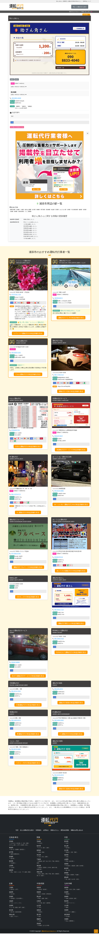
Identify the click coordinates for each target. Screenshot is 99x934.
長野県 (66, 864)
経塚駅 (15, 211)
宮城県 (11, 857)
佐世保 (71, 899)
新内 (12, 917)
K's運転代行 (57, 712)
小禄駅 (22, 209)
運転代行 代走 (58, 341)
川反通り (13, 863)
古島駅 (68, 209)
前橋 (39, 853)
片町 (67, 857)
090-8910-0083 (16, 750)
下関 (39, 908)
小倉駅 (78, 890)
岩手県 (11, 853)
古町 (67, 844)
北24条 (18, 844)
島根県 (39, 892)
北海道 (11, 842)
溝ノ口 (38, 876)
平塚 (50, 874)
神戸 (20, 908)
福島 (26, 872)
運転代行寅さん (58, 578)
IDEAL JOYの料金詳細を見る (28, 597)
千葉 (53, 862)
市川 (50, 862)
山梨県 (66, 860)
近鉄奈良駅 (18, 912)
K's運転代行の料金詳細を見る (71, 734)
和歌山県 (12, 915)
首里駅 (84, 209)
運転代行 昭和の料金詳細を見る (71, 789)
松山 (67, 921)
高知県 (39, 924)
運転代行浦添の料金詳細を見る (71, 703)
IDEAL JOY (14, 578)
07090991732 (15, 430)
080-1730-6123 (59, 375)
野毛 (39, 874)
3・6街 (23, 844)
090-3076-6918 (59, 776)
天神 (74, 890)
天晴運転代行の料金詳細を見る (28, 705)
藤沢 (42, 876)
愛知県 (66, 878)
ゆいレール (14, 207)
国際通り (71, 921)
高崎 (43, 853)
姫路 (16, 908)
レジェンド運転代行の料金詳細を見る (28, 333)
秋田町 (40, 912)
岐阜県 (66, 869)
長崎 (67, 899)
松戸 (44, 862)
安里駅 (57, 209)
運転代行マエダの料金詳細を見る (71, 318)
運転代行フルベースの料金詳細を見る (28, 567)
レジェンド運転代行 (23, 261)
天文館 (67, 917)
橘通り (73, 912)
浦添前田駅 (21, 211)
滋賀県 (11, 892)
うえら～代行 (15, 742)
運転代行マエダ (65, 261)
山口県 (39, 906)
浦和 (46, 857)
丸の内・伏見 (75, 880)
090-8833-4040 (16, 98)
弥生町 (44, 890)
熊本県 (66, 901)
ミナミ (16, 903)
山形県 (11, 866)
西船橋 (40, 862)
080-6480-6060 (59, 721)
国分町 (12, 859)
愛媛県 (39, 919)
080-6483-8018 (16, 721)
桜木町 (67, 848)
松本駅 (81, 866)
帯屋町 (40, 926)
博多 (67, 890)
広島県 (39, 901)
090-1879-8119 (16, 494)
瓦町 (39, 917)
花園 (27, 844)
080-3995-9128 (59, 639)
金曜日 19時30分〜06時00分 (19, 86)
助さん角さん (15, 18)
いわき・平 (21, 872)
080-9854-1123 (59, 610)
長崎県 (66, 897)
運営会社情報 (65, 831)
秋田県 (11, 862)
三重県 (11, 888)
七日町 (12, 868)
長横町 (17, 850)
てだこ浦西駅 (28, 211)
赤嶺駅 (18, 209)
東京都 (39, 866)
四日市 (12, 890)
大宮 (39, 857)
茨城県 (39, 842)
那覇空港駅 (12, 209)
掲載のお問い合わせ (77, 831)
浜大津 (12, 894)
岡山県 (39, 897)
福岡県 (66, 888)
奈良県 (11, 910)
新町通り (22, 850)
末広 (26, 845)
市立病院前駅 (74, 209)
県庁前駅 (43, 209)
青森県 (11, 848)
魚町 (23, 908)
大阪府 (11, 901)
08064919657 (58, 436)
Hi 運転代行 (14, 457)
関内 (43, 874)
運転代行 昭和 (58, 742)
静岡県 (66, 873)
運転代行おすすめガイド (74, 11)
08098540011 (58, 298)
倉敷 (43, 899)
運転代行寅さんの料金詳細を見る (71, 623)
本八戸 (12, 850)
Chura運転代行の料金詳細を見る (28, 374)
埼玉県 (39, 855)
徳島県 (39, 910)
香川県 (39, 915)
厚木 (53, 874)
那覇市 (12, 79)
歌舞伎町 (39, 870)
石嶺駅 (11, 211)
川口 (43, 857)
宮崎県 (66, 910)
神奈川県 (39, 872)
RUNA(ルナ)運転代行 (61, 631)
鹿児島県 (67, 915)
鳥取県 (39, 888)
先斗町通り (19, 899)
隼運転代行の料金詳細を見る (28, 734)
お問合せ (46, 831)
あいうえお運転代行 (60, 520)
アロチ (16, 917)
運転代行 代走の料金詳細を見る (71, 391)
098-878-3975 (58, 689)
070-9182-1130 (16, 294)
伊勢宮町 (48, 894)
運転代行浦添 (58, 683)
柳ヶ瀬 (67, 871)
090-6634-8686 (59, 491)
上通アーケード (70, 903)
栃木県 (39, 846)
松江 (39, 894)
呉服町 (67, 875)
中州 (70, 890)
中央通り (68, 866)
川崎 (46, 874)
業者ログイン (55, 831)
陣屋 (29, 872)
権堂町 (73, 866)
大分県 (66, 906)
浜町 (75, 899)
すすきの (13, 844)
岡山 (39, 899)
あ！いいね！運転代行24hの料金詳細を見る (71, 504)
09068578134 (58, 557)
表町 (46, 899)
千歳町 (77, 875)
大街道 (40, 921)
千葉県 (39, 860)
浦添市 (16, 79)
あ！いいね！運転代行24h (62, 457)
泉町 (47, 848)
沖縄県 (82, 11)
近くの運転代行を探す (27, 831)
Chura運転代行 (22, 341)
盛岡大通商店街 (15, 854)
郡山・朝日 (14, 872)
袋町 (77, 866)
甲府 (67, 862)
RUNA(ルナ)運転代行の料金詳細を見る (71, 653)
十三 (20, 903)
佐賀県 (66, 892)
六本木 (49, 868)
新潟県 (66, 842)
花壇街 (44, 868)
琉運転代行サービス (60, 398)
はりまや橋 (46, 926)
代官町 (43, 894)
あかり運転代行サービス (19, 631)
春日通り (71, 862)
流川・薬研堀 (46, 903)
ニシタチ (68, 912)
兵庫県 (11, 906)
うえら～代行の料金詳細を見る (28, 763)
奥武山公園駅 (28, 209)
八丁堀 (40, 903)
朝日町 (40, 890)
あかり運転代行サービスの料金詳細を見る (28, 676)
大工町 (40, 844)
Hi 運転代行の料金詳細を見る (28, 512)
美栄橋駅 (48, 209)
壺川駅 (34, 209)
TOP (17, 831)
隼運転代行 (14, 712)
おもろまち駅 (63, 209)
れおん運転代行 (15, 398)
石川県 (66, 851)
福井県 (66, 855)
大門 (18, 845)
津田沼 (57, 862)
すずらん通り (12, 845)
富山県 (66, 846)
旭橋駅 (38, 209)
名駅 (69, 880)
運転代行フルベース (17, 520)
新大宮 (12, 912)
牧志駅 (53, 209)
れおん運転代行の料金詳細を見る (28, 446)
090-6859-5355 (16, 353)
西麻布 (40, 868)
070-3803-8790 (16, 554)
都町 (67, 908)
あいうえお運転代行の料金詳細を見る (71, 571)
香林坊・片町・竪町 (71, 853)
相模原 (57, 874)
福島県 (11, 871)
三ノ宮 (12, 908)
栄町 (38, 863)
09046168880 (15, 663)
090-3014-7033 (16, 692)
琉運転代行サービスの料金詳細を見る (71, 450)
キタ (12, 903)
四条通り (13, 899)
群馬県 (39, 851)
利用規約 (38, 831)
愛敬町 (67, 894)
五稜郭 (22, 845)
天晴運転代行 (15, 683)
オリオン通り (41, 848)
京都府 (11, 897)
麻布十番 (54, 868)
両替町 (72, 875)
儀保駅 (80, 209)
